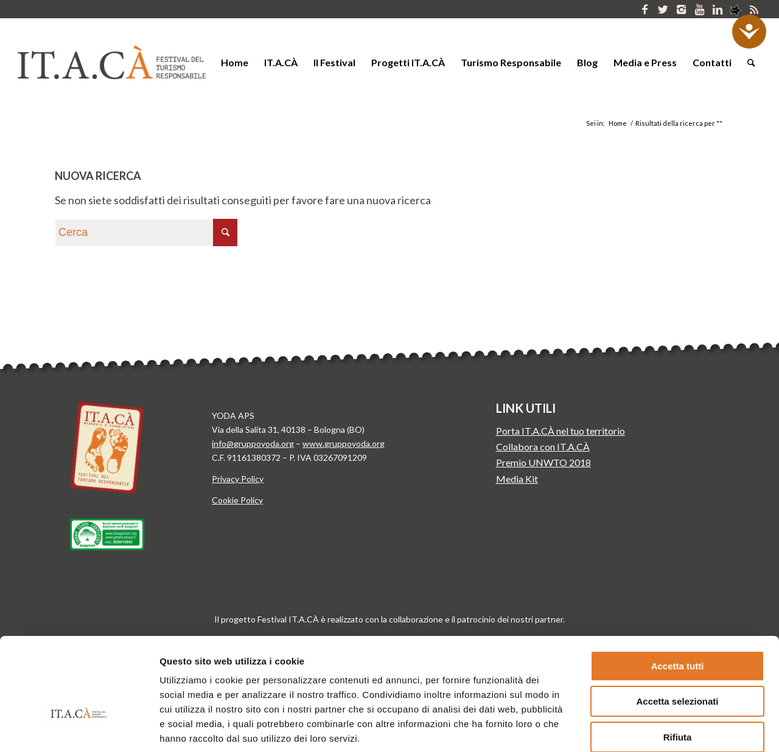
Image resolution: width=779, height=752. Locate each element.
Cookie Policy (237, 500)
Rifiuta (677, 662)
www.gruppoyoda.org (343, 443)
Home (618, 123)
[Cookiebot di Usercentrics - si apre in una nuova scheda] (79, 728)
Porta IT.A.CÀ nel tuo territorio (560, 430)
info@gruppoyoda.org (253, 443)
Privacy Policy (238, 479)
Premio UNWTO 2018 (543, 462)
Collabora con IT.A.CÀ (543, 446)
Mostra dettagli (638, 728)
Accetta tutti (677, 591)
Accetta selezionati (677, 627)
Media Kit (517, 479)
